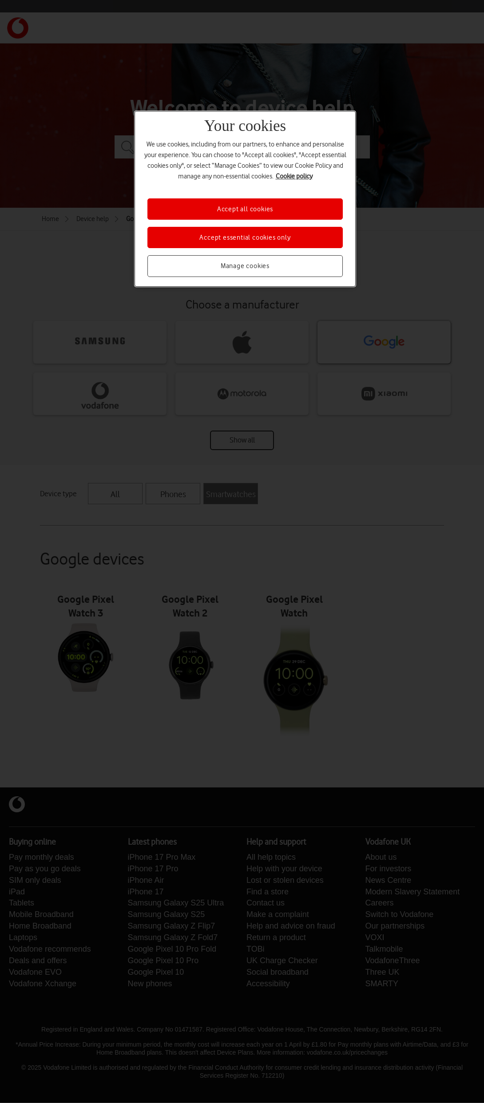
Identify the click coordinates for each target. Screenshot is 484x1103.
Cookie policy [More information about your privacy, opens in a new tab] (294, 176)
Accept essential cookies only (244, 237)
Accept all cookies (245, 209)
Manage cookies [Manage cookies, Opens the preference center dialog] (245, 266)
